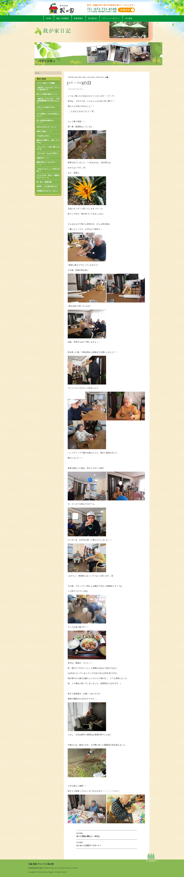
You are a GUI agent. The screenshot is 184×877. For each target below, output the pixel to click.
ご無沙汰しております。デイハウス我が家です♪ (48, 89)
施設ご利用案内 (62, 18)
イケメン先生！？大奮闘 (45, 83)
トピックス (90, 77)
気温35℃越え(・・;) (43, 131)
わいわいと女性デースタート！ (106, 843)
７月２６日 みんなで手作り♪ (47, 153)
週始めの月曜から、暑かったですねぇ (48, 141)
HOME (48, 18)
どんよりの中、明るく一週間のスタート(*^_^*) (48, 176)
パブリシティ (99, 77)
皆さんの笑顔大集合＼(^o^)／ (47, 94)
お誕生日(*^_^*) (42, 158)
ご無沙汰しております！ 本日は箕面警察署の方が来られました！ (48, 101)
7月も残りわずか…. (43, 136)
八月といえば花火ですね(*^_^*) (45, 108)
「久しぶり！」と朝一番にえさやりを (48, 148)
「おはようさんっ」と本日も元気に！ (48, 170)
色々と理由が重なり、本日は (106, 834)
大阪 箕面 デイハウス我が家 (41, 864)
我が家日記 (92, 18)
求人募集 (128, 18)
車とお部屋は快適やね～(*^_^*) (45, 121)
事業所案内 (78, 18)
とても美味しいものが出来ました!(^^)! (48, 115)
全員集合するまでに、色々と (47, 191)
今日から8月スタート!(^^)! (46, 127)
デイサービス (73, 77)
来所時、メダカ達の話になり (47, 186)
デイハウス (82, 77)
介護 (106, 77)
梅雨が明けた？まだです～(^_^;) (46, 163)
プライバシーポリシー (111, 18)
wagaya (79, 89)
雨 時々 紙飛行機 (43, 182)
